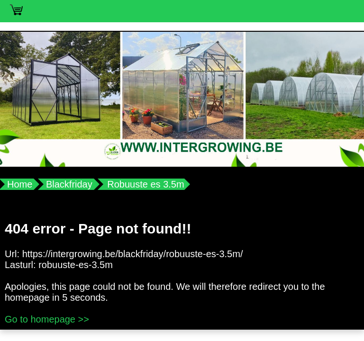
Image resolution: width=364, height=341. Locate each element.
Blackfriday (69, 184)
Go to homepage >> (47, 319)
